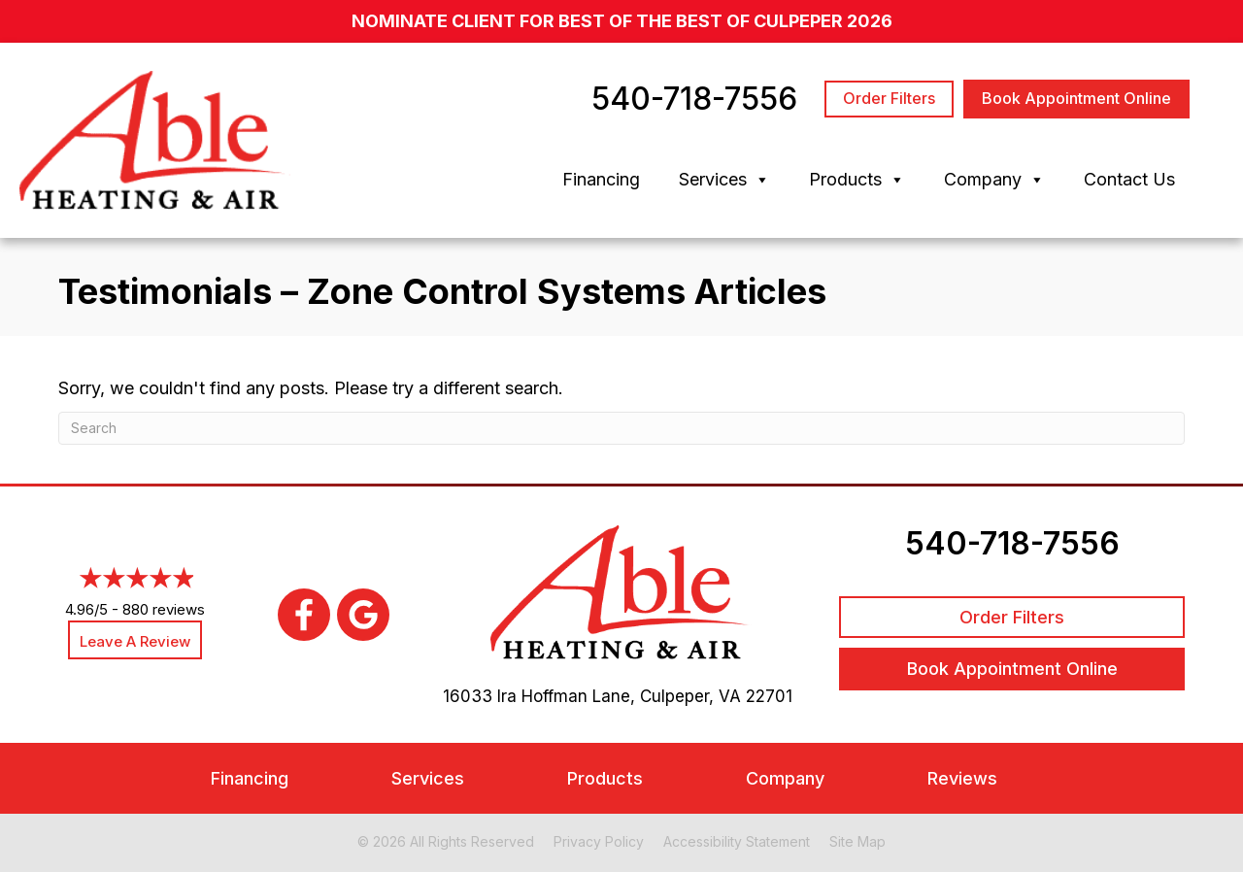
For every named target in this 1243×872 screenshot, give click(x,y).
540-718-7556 (1012, 543)
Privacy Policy (599, 841)
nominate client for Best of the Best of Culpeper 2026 (622, 21)
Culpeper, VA (690, 696)
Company (994, 179)
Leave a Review (135, 641)
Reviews (962, 778)
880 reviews (163, 609)
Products (857, 179)
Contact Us (1129, 179)
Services (724, 179)
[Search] (621, 428)
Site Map (857, 841)
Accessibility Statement (736, 841)
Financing (601, 179)
